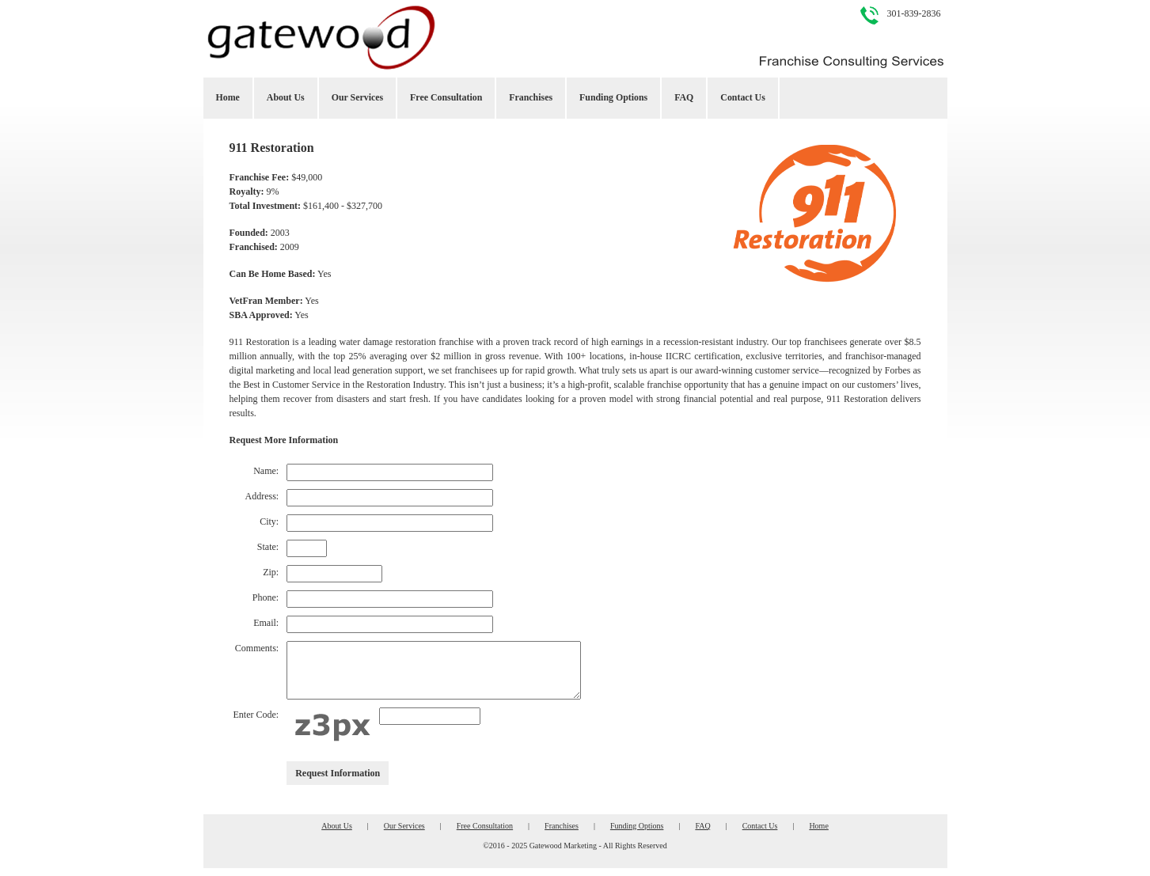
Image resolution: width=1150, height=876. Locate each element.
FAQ (683, 97)
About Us (286, 97)
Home (228, 97)
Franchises (530, 97)
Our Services (357, 97)
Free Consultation (446, 97)
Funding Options (613, 97)
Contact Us (742, 97)
